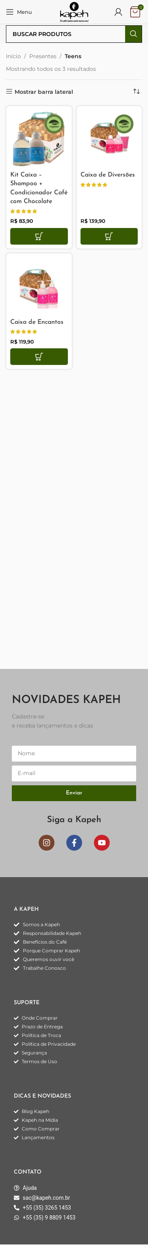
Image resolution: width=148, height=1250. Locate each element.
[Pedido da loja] (136, 92)
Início (13, 56)
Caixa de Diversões (108, 175)
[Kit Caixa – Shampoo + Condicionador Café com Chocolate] (39, 139)
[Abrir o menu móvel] (19, 12)
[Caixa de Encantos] (39, 286)
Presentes (42, 56)
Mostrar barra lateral (44, 91)
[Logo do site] (74, 11)
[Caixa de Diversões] (109, 139)
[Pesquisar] (74, 34)
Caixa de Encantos (37, 322)
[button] (39, 236)
